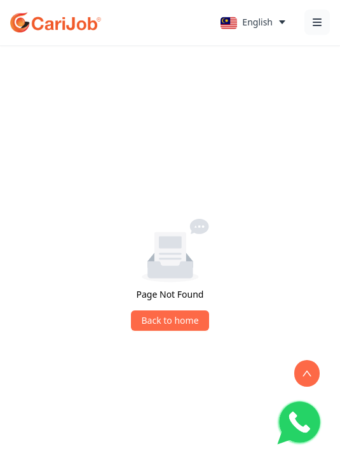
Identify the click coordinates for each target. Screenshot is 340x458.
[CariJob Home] (55, 22)
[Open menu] (317, 22)
